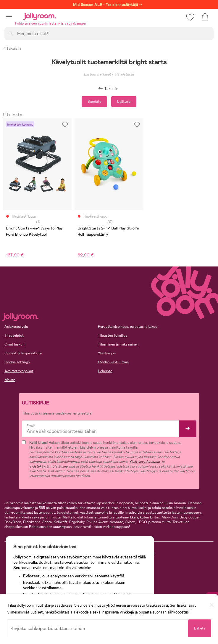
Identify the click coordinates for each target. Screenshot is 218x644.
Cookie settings (17, 362)
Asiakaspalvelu (16, 326)
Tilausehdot (14, 335)
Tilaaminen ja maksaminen (118, 344)
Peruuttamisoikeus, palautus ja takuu (127, 326)
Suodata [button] (94, 101)
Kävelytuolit (124, 74)
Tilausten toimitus (112, 335)
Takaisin (12, 48)
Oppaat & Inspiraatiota (23, 353)
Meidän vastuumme (113, 362)
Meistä (9, 380)
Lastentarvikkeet (97, 74)
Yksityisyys (107, 353)
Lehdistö (105, 371)
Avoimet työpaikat (18, 371)
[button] (9, 16)
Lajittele (123, 101)
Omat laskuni (14, 344)
